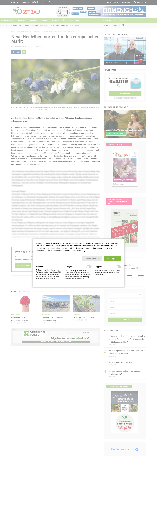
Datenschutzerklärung (76, 251)
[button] (92, 258)
